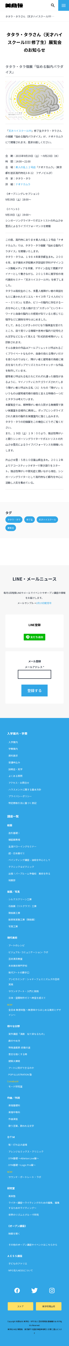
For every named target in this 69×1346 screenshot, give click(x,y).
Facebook (17, 1290)
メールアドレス (34, 667)
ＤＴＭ (11, 1137)
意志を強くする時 (17, 1054)
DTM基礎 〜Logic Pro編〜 (22, 1165)
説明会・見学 (15, 769)
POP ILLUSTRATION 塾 (20, 1074)
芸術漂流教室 (15, 959)
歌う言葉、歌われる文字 (21, 1126)
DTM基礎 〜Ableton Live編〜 (23, 1158)
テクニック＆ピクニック (21, 866)
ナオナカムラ (22, 184)
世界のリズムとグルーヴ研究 (23, 1214)
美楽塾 (11, 1196)
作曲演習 (13, 1119)
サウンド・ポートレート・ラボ (24, 1177)
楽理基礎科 (14, 1105)
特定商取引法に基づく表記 (22, 803)
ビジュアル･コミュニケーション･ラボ (28, 952)
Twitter (34, 1290)
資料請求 (13, 755)
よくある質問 (15, 776)
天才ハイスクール (47, 519)
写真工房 (13, 926)
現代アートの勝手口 (18, 972)
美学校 (17, 5)
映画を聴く (14, 1233)
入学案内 (13, 742)
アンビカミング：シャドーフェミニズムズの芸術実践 (33, 981)
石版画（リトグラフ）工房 (22, 906)
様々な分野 (13, 1026)
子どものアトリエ (17, 1263)
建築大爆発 (14, 1061)
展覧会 (11, 527)
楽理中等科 (14, 1112)
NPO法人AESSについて (20, 1270)
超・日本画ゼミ (16, 853)
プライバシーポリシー (20, 796)
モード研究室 (15, 1086)
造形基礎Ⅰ (14, 833)
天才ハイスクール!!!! (19, 130)
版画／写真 (13, 891)
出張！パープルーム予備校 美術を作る (29, 873)
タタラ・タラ (14, 519)
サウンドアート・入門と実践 (23, 991)
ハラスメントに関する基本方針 (24, 789)
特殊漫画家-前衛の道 (19, 1047)
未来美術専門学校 (17, 965)
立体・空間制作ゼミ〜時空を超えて (27, 997)
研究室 (11, 1188)
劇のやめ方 (14, 1040)
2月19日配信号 (44, 603)
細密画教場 (14, 839)
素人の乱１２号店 (25, 167)
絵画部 (11, 880)
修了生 (29, 519)
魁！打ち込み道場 (17, 1144)
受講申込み (14, 762)
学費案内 (13, 748)
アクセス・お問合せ (18, 782)
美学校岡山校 (48, 1306)
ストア (20, 1306)
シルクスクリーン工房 (20, 899)
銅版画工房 (14, 913)
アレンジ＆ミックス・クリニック (25, 1151)
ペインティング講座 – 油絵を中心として (29, 860)
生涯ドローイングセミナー (22, 846)
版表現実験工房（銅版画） (22, 919)
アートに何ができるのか (21, 1068)
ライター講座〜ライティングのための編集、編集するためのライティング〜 (33, 1205)
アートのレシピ (16, 945)
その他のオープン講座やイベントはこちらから (32, 1244)
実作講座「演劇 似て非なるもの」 (27, 1034)
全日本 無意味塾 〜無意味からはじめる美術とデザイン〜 (34, 1012)
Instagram (52, 1290)
